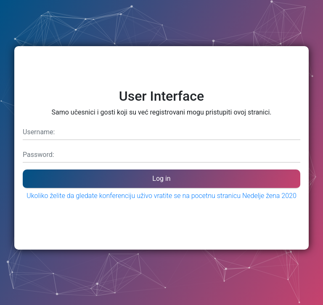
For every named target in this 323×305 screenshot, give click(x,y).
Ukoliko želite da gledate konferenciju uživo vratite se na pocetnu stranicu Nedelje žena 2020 (161, 196)
